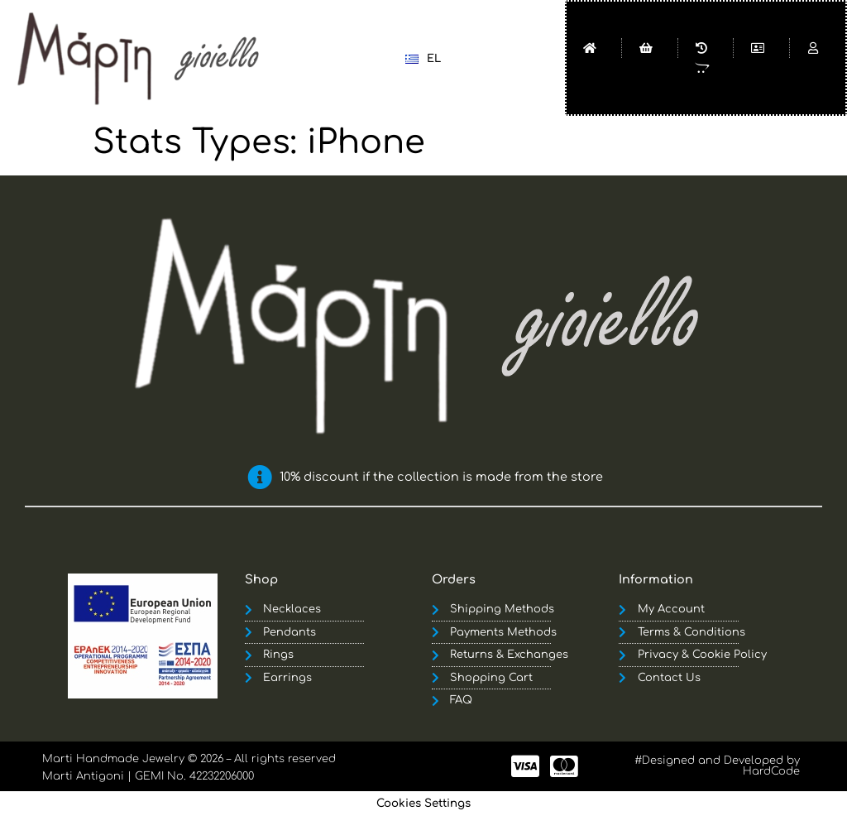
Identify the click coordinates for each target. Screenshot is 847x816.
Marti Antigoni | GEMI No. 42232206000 (148, 776)
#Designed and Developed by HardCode (717, 766)
